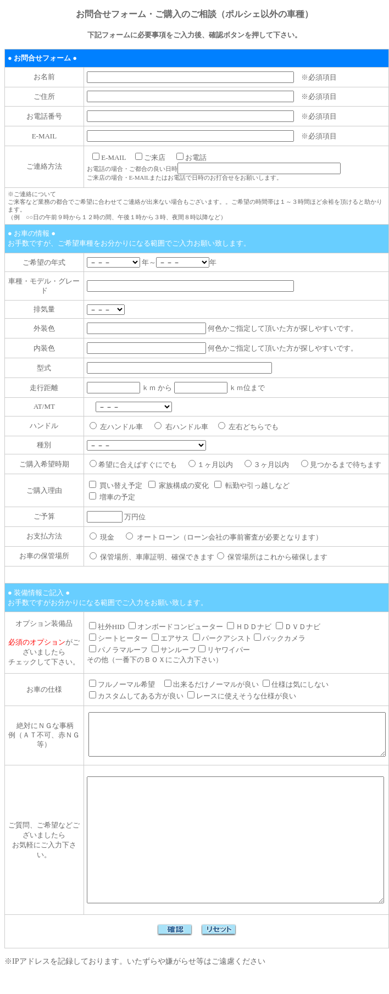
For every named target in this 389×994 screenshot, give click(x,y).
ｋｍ (113, 374)
